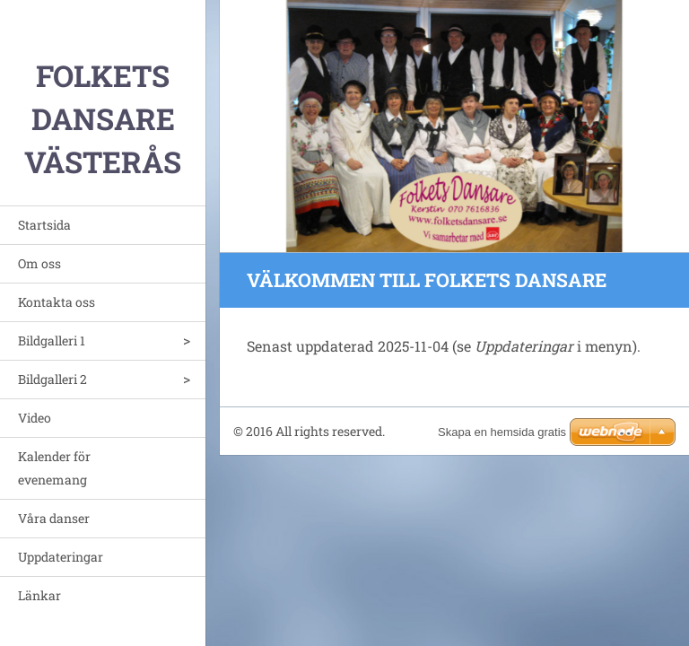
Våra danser (54, 518)
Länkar (39, 595)
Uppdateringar (60, 556)
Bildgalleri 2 (52, 379)
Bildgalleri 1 (51, 340)
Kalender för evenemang (54, 468)
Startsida (44, 224)
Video (34, 417)
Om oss (39, 263)
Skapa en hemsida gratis (502, 432)
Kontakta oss (56, 301)
